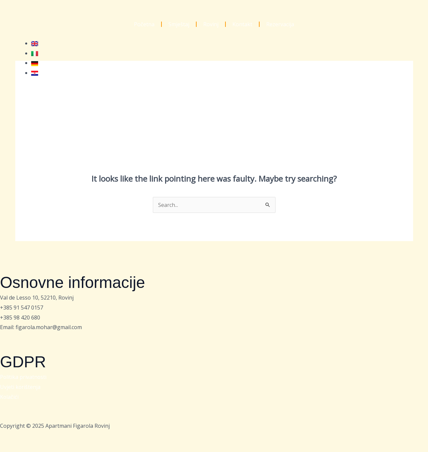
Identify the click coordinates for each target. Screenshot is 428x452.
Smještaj (178, 24)
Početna (144, 24)
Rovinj (210, 24)
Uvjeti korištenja (20, 387)
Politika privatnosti (23, 377)
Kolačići (9, 397)
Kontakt (242, 24)
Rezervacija (280, 24)
